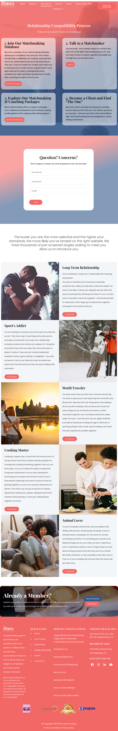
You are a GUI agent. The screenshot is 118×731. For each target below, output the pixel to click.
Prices (69, 3)
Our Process (46, 3)
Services (58, 3)
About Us (33, 3)
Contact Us (58, 9)
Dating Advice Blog (84, 3)
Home (22, 3)
